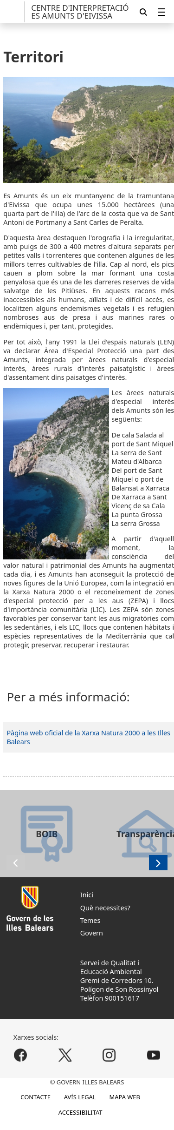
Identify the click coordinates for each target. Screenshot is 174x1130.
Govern (91, 932)
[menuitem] (161, 12)
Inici (86, 894)
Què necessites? (105, 907)
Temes (90, 920)
